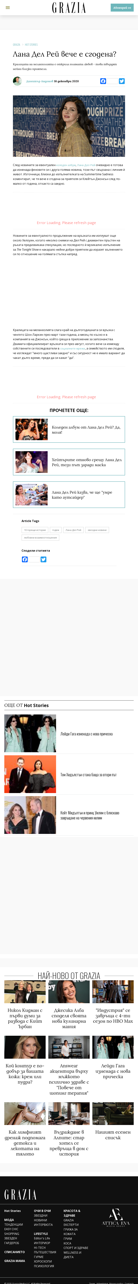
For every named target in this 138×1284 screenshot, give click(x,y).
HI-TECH (40, 1242)
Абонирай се (122, 7)
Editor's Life (42, 1233)
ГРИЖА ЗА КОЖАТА (71, 1226)
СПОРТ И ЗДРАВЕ (76, 1242)
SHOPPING (11, 1228)
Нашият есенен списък (113, 1130)
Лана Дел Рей (88, 165)
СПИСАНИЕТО (14, 1246)
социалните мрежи (73, 348)
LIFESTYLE (41, 1228)
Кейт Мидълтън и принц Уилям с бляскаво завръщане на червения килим (93, 815)
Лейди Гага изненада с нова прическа (89, 733)
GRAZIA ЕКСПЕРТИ (71, 1216)
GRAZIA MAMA (14, 1255)
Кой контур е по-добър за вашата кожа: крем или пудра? (25, 1071)
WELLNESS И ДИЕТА (72, 1249)
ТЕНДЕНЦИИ (13, 1219)
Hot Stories (31, 44)
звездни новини (97, 530)
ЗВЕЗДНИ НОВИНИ (40, 1212)
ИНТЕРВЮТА (43, 1219)
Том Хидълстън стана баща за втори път (92, 774)
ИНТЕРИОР (42, 1237)
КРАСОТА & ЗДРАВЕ (72, 1207)
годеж (55, 530)
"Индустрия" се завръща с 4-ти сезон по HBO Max (113, 1015)
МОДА (9, 1214)
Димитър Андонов (39, 81)
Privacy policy (116, 1277)
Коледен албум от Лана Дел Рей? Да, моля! (82, 429)
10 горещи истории (35, 530)
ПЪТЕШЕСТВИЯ (45, 1247)
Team (92, 1277)
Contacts (129, 1277)
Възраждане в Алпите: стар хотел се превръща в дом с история (69, 1138)
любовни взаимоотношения (40, 537)
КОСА (67, 1238)
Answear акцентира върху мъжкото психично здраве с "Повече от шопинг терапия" (69, 1076)
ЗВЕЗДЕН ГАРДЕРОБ (11, 1235)
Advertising (102, 1277)
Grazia (16, 44)
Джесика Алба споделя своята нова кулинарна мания (69, 1017)
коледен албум (66, 165)
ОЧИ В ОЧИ (42, 1205)
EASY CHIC (11, 1223)
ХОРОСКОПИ (43, 1256)
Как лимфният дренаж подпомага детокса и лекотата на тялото (25, 1138)
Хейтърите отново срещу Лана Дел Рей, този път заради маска (86, 462)
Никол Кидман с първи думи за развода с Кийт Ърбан (25, 1017)
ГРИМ (68, 1233)
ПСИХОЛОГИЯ (44, 1260)
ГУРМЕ (38, 1251)
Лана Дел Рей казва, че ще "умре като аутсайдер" (86, 494)
